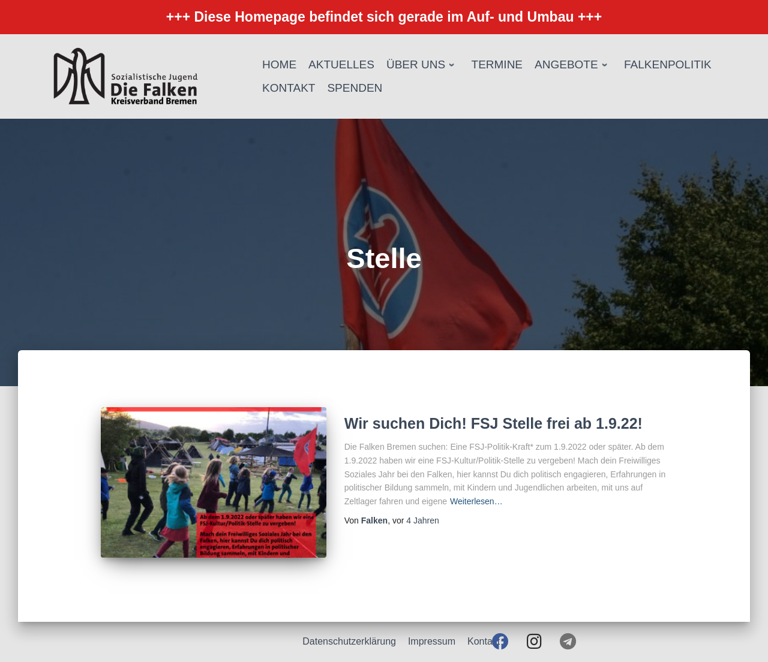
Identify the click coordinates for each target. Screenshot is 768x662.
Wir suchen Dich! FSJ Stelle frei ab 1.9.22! (493, 423)
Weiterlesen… (476, 501)
